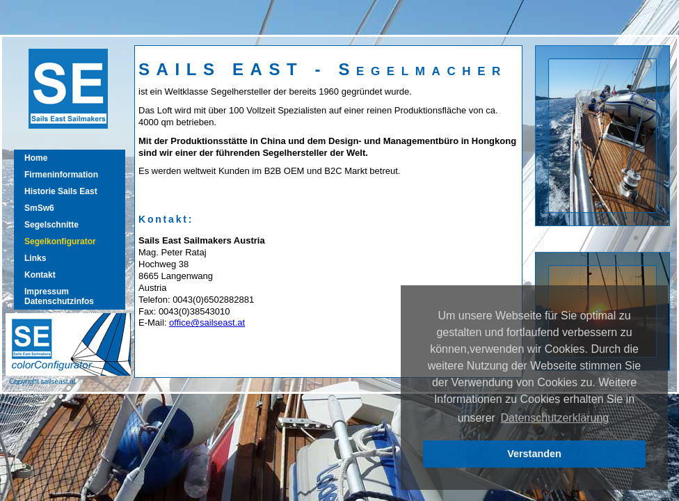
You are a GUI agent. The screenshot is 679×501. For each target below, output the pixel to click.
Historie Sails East (60, 191)
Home (35, 158)
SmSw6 (39, 208)
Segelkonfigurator (60, 241)
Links (35, 258)
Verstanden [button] (534, 453)
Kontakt (40, 275)
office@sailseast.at (207, 322)
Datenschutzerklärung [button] (555, 418)
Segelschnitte (51, 225)
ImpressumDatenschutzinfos (59, 296)
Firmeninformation (61, 175)
